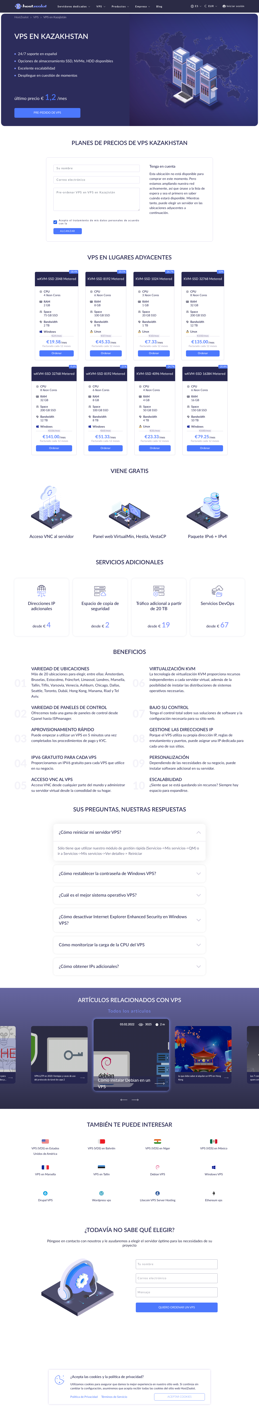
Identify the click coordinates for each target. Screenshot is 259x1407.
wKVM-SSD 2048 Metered (56, 279)
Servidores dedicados (74, 6)
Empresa (143, 6)
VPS (101, 6)
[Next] (135, 1099)
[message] (177, 1292)
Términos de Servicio (114, 1396)
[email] (177, 1278)
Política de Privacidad (84, 1396)
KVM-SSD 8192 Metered (106, 279)
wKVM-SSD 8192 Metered (105, 374)
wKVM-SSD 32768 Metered (54, 374)
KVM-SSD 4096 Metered (155, 374)
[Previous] (124, 1099)
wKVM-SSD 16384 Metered (205, 374)
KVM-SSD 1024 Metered (154, 279)
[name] (177, 1264)
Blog (159, 6)
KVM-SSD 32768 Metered (203, 279)
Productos (121, 6)
